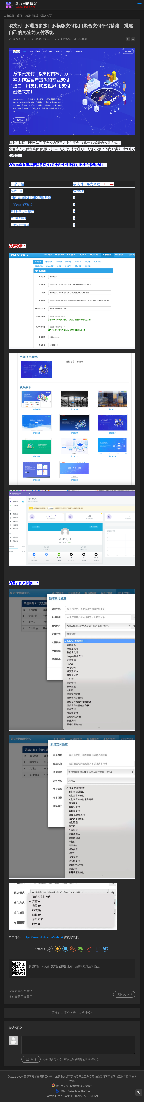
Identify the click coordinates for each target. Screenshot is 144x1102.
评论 (33, 1059)
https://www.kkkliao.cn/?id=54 (43, 937)
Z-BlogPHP (66, 1095)
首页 (19, 15)
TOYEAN (92, 1095)
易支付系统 (31, 15)
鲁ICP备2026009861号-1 (75, 1090)
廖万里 (17, 38)
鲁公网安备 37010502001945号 (74, 1085)
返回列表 (123, 994)
